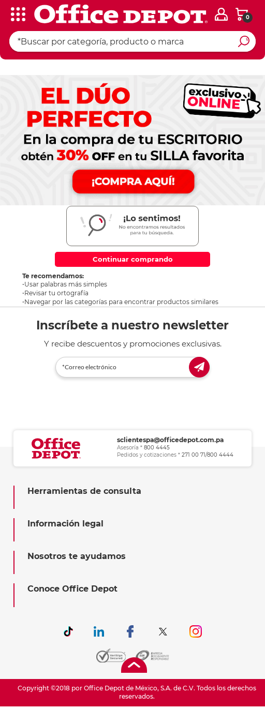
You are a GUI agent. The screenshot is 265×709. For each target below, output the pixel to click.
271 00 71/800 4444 (207, 454)
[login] (221, 14)
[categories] (15, 15)
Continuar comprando (133, 259)
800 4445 (157, 447)
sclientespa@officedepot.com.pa (170, 440)
